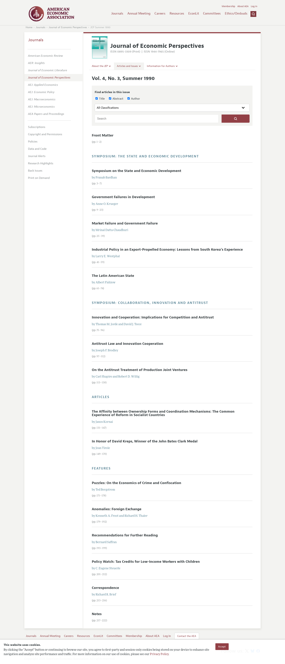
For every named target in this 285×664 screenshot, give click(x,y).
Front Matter (102, 135)
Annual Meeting (138, 13)
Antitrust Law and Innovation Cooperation (127, 344)
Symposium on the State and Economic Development (136, 171)
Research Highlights (40, 163)
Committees (212, 13)
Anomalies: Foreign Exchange (116, 509)
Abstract (116, 99)
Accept (222, 646)
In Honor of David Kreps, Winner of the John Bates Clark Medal (145, 441)
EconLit (193, 13)
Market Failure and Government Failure (125, 223)
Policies (32, 141)
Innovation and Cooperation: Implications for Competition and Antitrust (153, 317)
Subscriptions (36, 127)
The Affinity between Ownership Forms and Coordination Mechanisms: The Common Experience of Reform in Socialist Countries (163, 413)
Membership (228, 6)
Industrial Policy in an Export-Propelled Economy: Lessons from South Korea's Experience (167, 249)
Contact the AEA (186, 636)
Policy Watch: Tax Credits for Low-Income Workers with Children (146, 561)
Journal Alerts (36, 156)
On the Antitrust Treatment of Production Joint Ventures (139, 370)
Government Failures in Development (123, 197)
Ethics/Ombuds (236, 13)
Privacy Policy (159, 654)
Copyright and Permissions (45, 134)
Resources (177, 13)
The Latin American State (113, 276)
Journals (117, 13)
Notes (97, 614)
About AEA (242, 6)
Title (100, 99)
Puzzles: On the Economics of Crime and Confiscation (136, 483)
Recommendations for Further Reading (125, 535)
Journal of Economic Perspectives (68, 27)
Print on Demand (39, 178)
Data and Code (37, 149)
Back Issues (35, 170)
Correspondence (105, 588)
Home (29, 27)
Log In (254, 6)
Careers (159, 13)
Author (133, 99)
